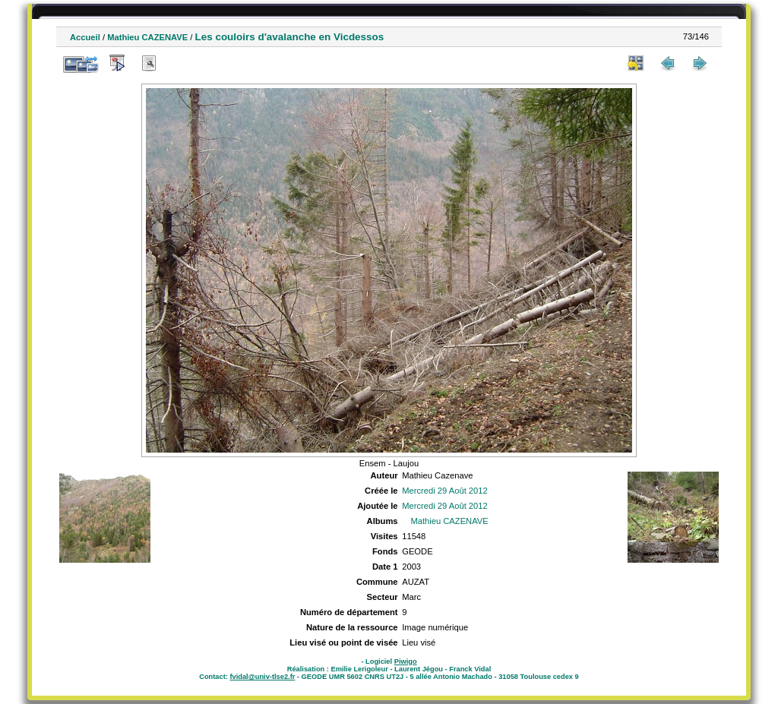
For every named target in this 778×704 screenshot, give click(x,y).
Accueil (85, 37)
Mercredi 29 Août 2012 (445, 490)
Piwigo (405, 661)
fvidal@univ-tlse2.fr (262, 676)
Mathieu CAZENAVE (147, 37)
